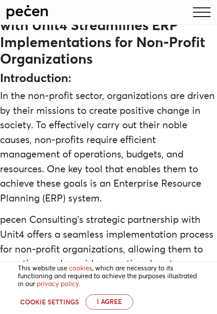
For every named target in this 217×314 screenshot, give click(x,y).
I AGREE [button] (109, 301)
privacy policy (58, 284)
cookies (80, 268)
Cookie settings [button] (49, 302)
